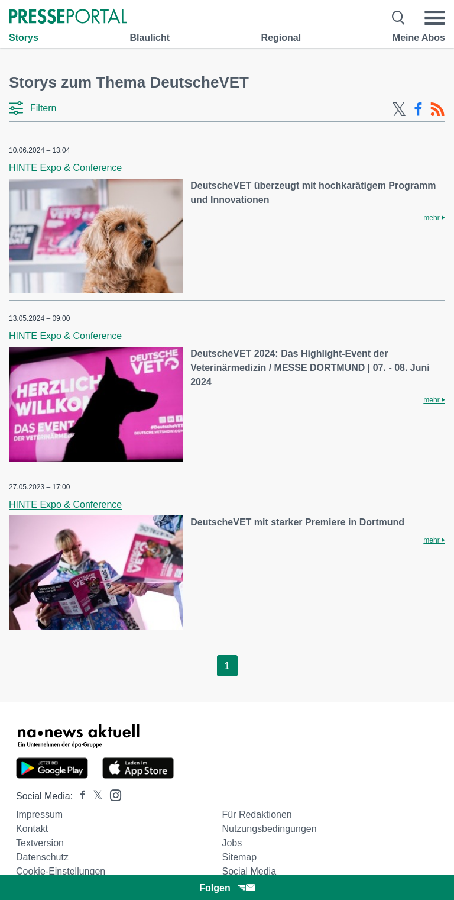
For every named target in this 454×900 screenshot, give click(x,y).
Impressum (39, 814)
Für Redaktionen (256, 814)
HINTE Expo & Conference (65, 168)
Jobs (232, 843)
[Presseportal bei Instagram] (112, 794)
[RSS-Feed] (437, 109)
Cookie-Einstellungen (60, 871)
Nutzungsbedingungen (269, 829)
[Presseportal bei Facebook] (79, 796)
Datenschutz (42, 857)
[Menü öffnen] (434, 17)
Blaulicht (149, 38)
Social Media (249, 871)
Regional (281, 38)
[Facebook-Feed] (418, 109)
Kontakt (32, 829)
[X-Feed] (399, 109)
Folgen (226, 888)
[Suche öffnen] (398, 17)
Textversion (40, 843)
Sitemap (239, 857)
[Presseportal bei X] (94, 796)
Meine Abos (419, 38)
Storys (23, 38)
